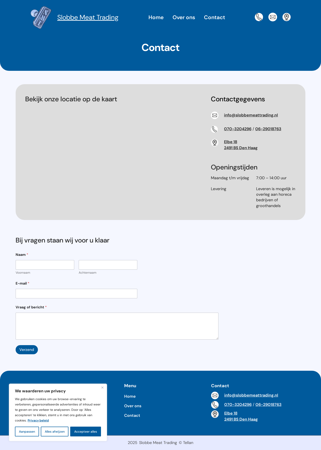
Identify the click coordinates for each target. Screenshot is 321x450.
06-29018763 (268, 129)
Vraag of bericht (31, 307)
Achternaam (87, 273)
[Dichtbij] (102, 387)
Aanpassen (27, 432)
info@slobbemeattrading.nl (251, 115)
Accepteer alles (85, 432)
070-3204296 (237, 129)
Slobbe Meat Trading (88, 17)
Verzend (26, 349)
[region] (58, 412)
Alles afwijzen (55, 432)
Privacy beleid (38, 420)
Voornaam (23, 273)
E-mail (22, 283)
